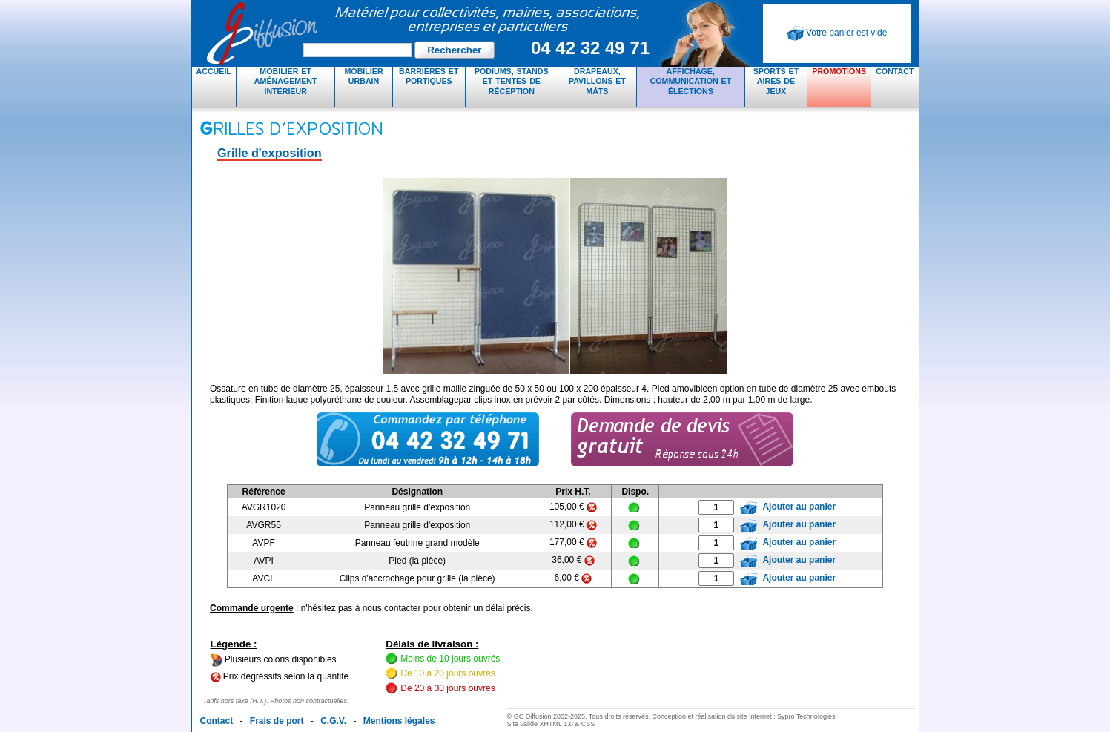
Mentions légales (399, 721)
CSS (588, 724)
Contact (895, 71)
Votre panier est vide (837, 33)
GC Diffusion (429, 33)
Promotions (839, 71)
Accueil (213, 71)
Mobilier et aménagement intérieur (285, 81)
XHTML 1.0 (556, 724)
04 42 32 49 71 (590, 48)
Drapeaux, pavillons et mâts (597, 81)
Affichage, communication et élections (691, 81)
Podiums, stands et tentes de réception (512, 81)
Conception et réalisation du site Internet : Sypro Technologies (743, 716)
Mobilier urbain (363, 76)
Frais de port (277, 721)
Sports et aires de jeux (776, 81)
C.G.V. (333, 721)
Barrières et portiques (428, 76)
